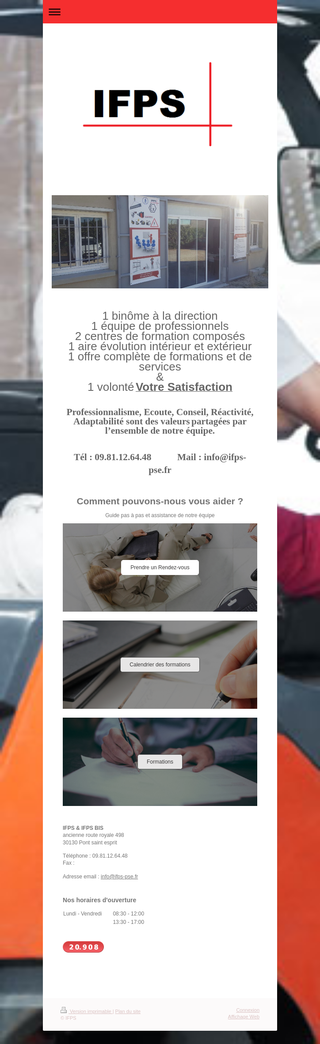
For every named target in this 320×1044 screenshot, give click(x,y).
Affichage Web (243, 1016)
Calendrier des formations (160, 665)
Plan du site (128, 1011)
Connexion (247, 1010)
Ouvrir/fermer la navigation (160, 11)
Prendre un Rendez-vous (159, 567)
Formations (160, 762)
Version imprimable (87, 1011)
